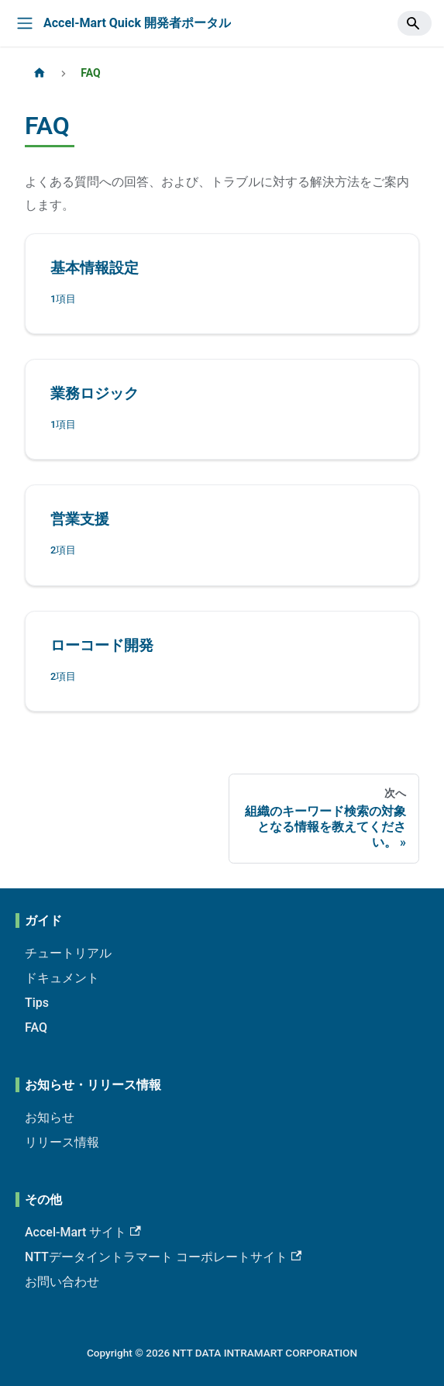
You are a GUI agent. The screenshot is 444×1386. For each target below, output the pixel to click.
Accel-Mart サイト (83, 1232)
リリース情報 (62, 1142)
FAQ (36, 1027)
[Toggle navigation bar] (24, 23)
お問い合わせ (62, 1281)
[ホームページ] (39, 73)
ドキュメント (62, 978)
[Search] (415, 23)
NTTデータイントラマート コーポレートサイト (163, 1257)
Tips (37, 1002)
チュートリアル (68, 953)
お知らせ (49, 1117)
